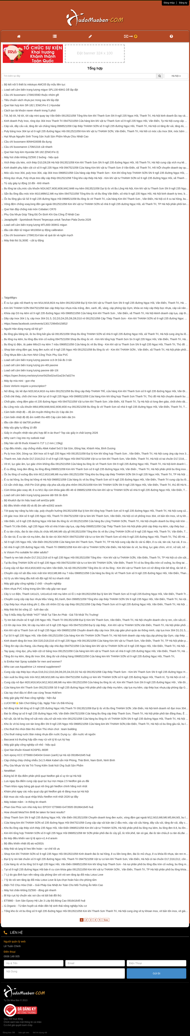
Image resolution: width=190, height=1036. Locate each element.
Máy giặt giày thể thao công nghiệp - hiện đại (30, 697)
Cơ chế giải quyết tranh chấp (18, 1025)
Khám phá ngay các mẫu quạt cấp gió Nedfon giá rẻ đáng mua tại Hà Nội (46, 791)
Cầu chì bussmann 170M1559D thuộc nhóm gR (31, 94)
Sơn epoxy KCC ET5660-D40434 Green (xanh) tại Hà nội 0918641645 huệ (47, 755)
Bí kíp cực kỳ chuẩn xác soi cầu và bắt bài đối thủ (32, 895)
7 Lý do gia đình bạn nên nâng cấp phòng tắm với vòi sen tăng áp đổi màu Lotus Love (53, 874)
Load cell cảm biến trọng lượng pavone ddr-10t (31, 370)
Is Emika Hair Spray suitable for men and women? (33, 661)
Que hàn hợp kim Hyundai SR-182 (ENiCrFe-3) (31, 152)
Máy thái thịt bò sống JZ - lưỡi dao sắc (26, 609)
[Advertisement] (95, 270)
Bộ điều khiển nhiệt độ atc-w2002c (24, 843)
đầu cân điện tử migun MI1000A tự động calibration (33, 230)
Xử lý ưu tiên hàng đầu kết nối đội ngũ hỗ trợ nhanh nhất (37, 578)
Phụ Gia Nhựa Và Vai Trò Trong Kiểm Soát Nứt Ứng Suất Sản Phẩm (43, 765)
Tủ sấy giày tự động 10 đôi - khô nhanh (26, 183)
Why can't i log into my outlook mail (24, 437)
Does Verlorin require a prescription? (25, 386)
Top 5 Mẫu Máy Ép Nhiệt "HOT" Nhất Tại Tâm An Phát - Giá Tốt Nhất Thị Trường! (51, 614)
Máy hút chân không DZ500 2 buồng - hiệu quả (31, 157)
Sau (106, 919)
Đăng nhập (169, 2)
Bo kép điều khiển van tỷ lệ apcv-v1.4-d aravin (30, 838)
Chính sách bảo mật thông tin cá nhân (22, 1022)
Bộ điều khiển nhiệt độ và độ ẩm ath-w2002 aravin (33, 505)
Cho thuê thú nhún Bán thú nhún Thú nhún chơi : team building (40, 729)
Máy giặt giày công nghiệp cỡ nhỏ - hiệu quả (29, 744)
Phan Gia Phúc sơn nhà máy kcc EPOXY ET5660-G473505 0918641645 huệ (48, 807)
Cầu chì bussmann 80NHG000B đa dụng (28, 141)
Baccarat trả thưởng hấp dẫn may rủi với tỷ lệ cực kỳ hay (37, 739)
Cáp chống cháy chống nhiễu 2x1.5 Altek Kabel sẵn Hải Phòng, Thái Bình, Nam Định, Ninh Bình (59, 760)
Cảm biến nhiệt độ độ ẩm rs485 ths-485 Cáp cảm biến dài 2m (39, 417)
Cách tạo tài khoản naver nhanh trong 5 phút (30, 110)
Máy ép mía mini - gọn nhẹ (19, 380)
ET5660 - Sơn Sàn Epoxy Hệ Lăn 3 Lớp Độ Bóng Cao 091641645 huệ (44, 900)
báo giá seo (24, 1032)
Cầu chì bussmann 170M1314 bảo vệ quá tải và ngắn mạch (38, 235)
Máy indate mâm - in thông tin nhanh (25, 801)
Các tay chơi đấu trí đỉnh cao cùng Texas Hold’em (32, 692)
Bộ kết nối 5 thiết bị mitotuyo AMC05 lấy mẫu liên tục (34, 84)
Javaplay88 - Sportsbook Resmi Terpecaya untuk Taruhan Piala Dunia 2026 (47, 219)
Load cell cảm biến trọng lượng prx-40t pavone (31, 365)
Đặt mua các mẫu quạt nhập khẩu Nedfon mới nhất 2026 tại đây (41, 796)
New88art (9, 770)
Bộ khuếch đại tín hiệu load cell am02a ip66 (29, 500)
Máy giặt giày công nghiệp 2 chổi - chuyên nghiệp (32, 583)
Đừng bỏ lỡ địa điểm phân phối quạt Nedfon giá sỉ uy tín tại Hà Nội (42, 775)
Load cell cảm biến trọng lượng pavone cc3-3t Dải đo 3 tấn (38, 360)
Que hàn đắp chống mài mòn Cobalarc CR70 (30, 209)
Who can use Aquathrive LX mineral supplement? (32, 666)
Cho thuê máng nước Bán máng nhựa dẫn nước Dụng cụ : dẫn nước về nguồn (50, 734)
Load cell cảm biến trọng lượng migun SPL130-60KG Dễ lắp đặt (41, 89)
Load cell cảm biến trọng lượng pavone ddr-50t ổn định (36, 495)
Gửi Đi (156, 973)
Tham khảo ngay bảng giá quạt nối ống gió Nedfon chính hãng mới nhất (45, 786)
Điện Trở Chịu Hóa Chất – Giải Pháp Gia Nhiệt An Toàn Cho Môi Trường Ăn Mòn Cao (53, 885)
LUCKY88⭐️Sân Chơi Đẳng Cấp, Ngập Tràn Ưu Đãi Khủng (38, 703)
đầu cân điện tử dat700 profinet (22, 422)
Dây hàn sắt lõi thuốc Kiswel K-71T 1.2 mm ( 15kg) (33, 443)
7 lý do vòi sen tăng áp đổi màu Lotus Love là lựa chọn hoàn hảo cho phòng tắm (50, 879)
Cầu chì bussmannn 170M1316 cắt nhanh (28, 146)
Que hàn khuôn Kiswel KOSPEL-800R (26, 749)
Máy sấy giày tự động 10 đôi (20, 427)
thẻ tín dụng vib (40, 1032)
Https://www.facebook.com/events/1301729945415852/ (36, 323)
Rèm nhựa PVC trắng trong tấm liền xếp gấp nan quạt (35, 588)
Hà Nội (176, 76)
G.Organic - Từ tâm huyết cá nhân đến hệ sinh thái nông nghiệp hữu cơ (45, 905)
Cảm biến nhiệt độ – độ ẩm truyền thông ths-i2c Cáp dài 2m (38, 412)
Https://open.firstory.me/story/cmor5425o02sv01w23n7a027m (39, 375)
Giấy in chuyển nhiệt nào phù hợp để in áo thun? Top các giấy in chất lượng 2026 (51, 432)
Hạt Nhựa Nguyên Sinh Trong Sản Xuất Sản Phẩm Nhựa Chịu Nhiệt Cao (46, 136)
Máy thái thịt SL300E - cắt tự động (24, 240)
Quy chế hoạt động (13, 1019)
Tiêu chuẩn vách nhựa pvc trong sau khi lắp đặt (31, 100)
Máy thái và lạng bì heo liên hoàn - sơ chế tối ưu (32, 848)
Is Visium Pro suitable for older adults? (26, 552)
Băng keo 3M (9, 1032)
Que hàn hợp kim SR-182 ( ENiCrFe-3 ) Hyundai (32, 105)
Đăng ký (183, 2)
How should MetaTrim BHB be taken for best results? (34, 812)
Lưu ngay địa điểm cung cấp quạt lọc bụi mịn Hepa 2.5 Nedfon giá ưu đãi (46, 781)
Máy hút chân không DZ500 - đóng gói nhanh (30, 890)
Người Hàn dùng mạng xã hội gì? (23, 328)
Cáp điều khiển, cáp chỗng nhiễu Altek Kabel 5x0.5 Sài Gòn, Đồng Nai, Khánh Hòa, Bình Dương (59, 448)
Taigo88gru (10, 297)
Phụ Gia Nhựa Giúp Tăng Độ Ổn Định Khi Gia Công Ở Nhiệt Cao (41, 214)
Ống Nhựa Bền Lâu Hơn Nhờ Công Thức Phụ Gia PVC (36, 354)
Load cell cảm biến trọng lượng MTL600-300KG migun (35, 224)
